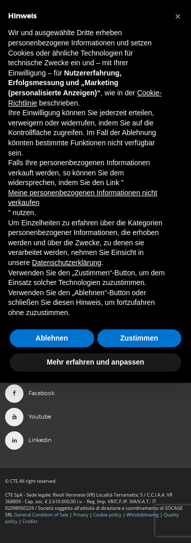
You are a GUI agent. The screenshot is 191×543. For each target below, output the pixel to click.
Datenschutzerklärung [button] (66, 262)
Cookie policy (107, 514)
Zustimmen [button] (139, 338)
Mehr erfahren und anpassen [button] (95, 362)
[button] (178, 16)
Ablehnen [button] (52, 338)
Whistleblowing (143, 514)
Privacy (81, 514)
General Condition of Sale (41, 514)
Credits (30, 521)
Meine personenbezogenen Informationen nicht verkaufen (82, 198)
